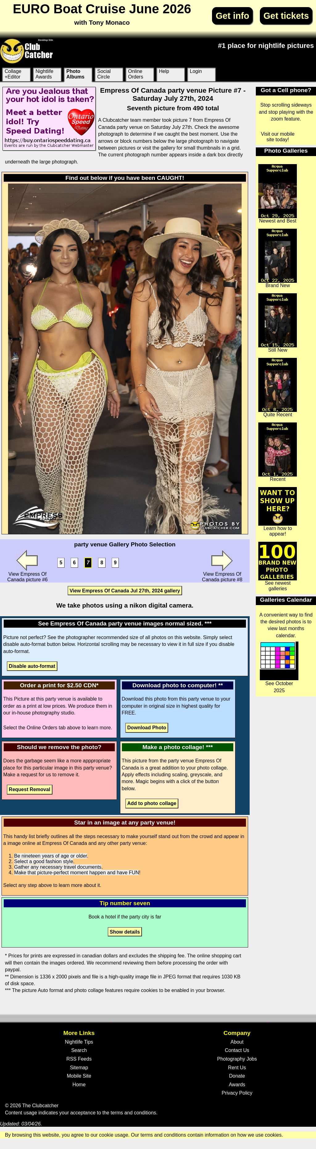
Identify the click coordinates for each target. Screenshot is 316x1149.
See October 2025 (279, 667)
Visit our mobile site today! (277, 136)
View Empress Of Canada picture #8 (222, 566)
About (237, 1042)
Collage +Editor (13, 74)
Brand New (277, 258)
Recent (277, 452)
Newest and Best (277, 193)
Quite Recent (277, 387)
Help (164, 71)
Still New (277, 323)
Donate (237, 1076)
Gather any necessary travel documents (58, 867)
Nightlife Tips (79, 1042)
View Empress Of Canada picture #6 (27, 566)
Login (196, 71)
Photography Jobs (237, 1059)
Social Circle (104, 74)
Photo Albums (75, 74)
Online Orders (135, 74)
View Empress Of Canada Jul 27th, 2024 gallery (124, 590)
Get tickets (286, 16)
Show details (125, 931)
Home (79, 1084)
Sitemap (79, 1067)
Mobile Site (79, 1076)
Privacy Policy (237, 1093)
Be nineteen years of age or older (50, 856)
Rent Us (237, 1067)
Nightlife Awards (44, 74)
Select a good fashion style (43, 861)
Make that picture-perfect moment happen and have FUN (76, 872)
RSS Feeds (79, 1059)
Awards (237, 1084)
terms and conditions (133, 1112)
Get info (232, 16)
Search (79, 1050)
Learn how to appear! (277, 511)
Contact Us (237, 1050)
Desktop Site (45, 40)
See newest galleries (277, 566)
